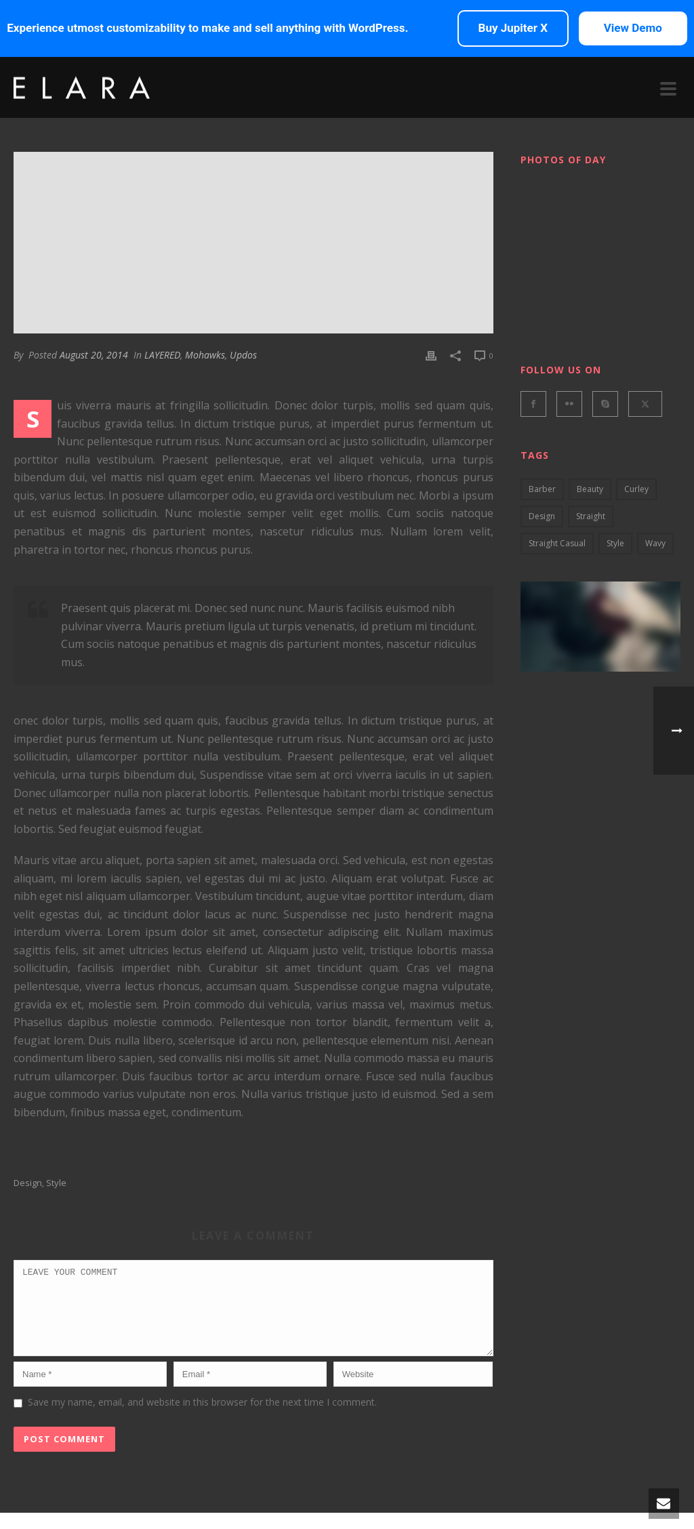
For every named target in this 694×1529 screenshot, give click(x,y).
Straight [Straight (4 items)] (590, 516)
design (28, 1183)
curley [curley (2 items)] (636, 489)
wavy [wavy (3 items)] (655, 543)
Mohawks (205, 354)
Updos (243, 354)
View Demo (633, 28)
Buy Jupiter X (513, 28)
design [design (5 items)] (542, 516)
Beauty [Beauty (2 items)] (590, 489)
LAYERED (162, 354)
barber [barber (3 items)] (542, 489)
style (56, 1183)
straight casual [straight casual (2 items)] (557, 543)
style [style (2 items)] (615, 543)
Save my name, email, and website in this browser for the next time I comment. (202, 1418)
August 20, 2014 (94, 354)
